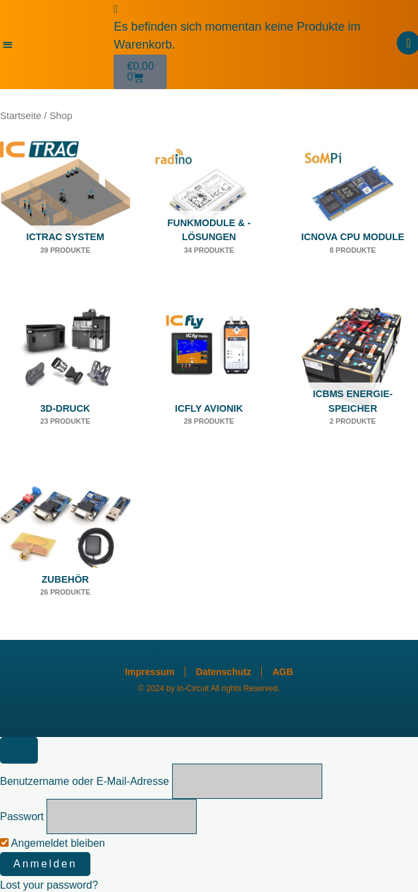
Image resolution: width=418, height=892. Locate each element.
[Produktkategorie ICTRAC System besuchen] (65, 207)
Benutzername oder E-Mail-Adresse (84, 781)
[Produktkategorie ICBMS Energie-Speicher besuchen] (353, 378)
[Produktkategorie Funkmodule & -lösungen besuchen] (209, 207)
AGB (282, 672)
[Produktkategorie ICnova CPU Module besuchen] (353, 207)
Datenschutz (223, 672)
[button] (7, 45)
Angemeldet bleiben (52, 843)
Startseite (20, 115)
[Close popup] (19, 750)
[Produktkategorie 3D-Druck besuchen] (65, 378)
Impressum (150, 672)
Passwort (22, 816)
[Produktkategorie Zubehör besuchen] (65, 549)
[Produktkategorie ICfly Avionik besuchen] (209, 378)
